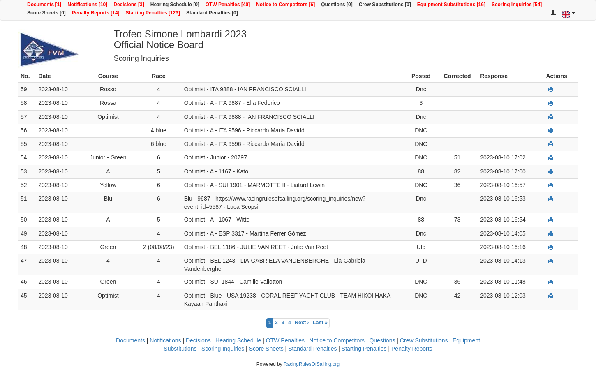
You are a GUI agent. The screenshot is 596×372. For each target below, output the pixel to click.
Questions (382, 340)
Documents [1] (44, 4)
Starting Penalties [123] (153, 13)
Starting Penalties (364, 348)
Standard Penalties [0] (212, 13)
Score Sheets (266, 348)
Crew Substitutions (424, 340)
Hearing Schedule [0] (174, 4)
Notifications (165, 340)
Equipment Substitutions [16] (451, 4)
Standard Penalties (312, 348)
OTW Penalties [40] (228, 4)
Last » (320, 323)
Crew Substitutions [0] (385, 4)
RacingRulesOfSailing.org (312, 364)
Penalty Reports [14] (96, 13)
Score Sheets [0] (46, 13)
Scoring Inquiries (222, 348)
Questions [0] (336, 4)
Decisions (198, 340)
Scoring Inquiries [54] (517, 4)
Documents (130, 340)
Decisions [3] (128, 4)
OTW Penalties (285, 340)
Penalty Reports (411, 348)
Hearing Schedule (238, 340)
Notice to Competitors (337, 340)
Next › (302, 323)
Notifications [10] (87, 4)
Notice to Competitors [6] (285, 4)
